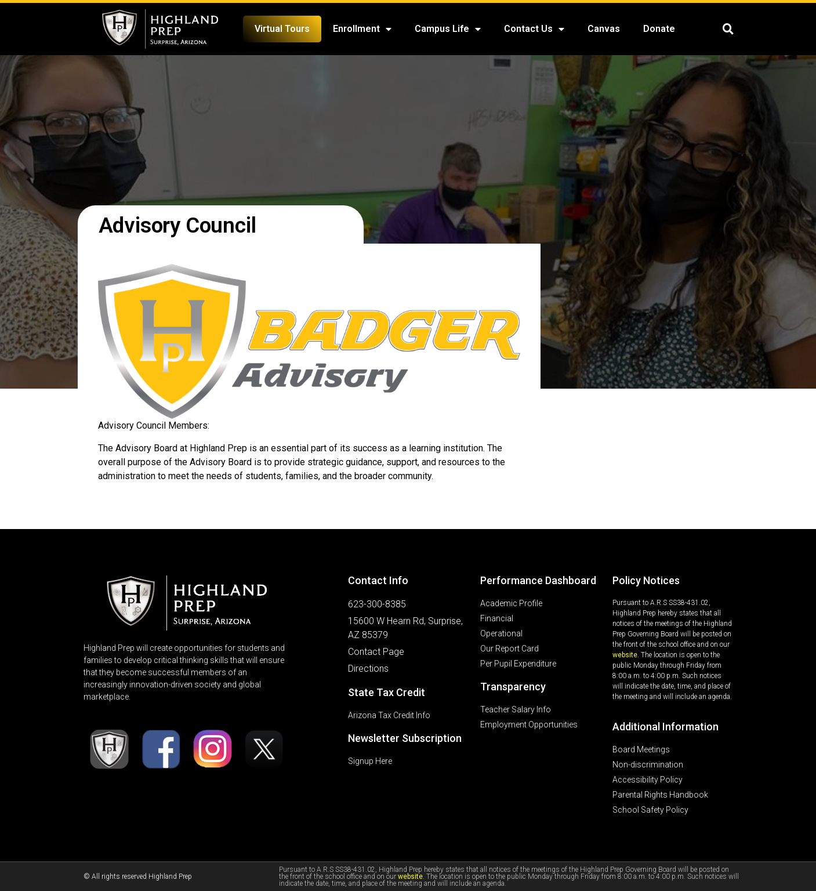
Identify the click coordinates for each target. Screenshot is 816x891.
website (624, 655)
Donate (659, 28)
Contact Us (534, 29)
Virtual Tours (282, 28)
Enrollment (362, 29)
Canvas (603, 28)
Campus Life (448, 29)
